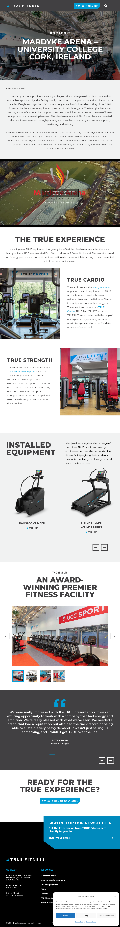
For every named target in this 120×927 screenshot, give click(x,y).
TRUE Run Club (48, 898)
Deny (86, 916)
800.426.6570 (12, 887)
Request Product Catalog (53, 880)
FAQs (43, 889)
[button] (115, 896)
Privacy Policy (91, 922)
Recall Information (49, 902)
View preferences (106, 916)
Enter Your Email (59, 838)
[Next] (104, 547)
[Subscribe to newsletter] (112, 838)
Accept (65, 916)
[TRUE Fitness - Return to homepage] (60, 859)
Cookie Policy (80, 922)
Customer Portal (48, 876)
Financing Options (49, 885)
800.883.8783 (12, 880)
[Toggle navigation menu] (112, 5)
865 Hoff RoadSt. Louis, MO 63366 (17, 894)
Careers (44, 894)
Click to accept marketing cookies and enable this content (60, 193)
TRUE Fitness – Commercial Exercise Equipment (22, 5)
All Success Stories (16, 88)
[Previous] (96, 547)
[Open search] (106, 6)
